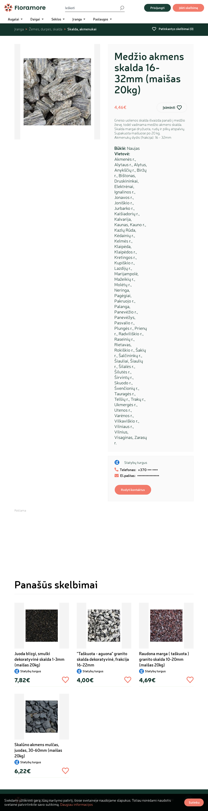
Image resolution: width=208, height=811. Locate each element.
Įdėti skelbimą (188, 8)
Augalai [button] (14, 19)
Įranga (19, 29)
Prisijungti (157, 8)
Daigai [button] (35, 19)
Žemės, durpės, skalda (45, 29)
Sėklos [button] (56, 19)
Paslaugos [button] (101, 19)
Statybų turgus (135, 462)
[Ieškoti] (92, 8)
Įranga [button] (77, 19)
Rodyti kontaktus (133, 490)
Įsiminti (169, 107)
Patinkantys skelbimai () (173, 29)
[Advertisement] (104, 540)
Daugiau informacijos (76, 804)
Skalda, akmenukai (81, 29)
